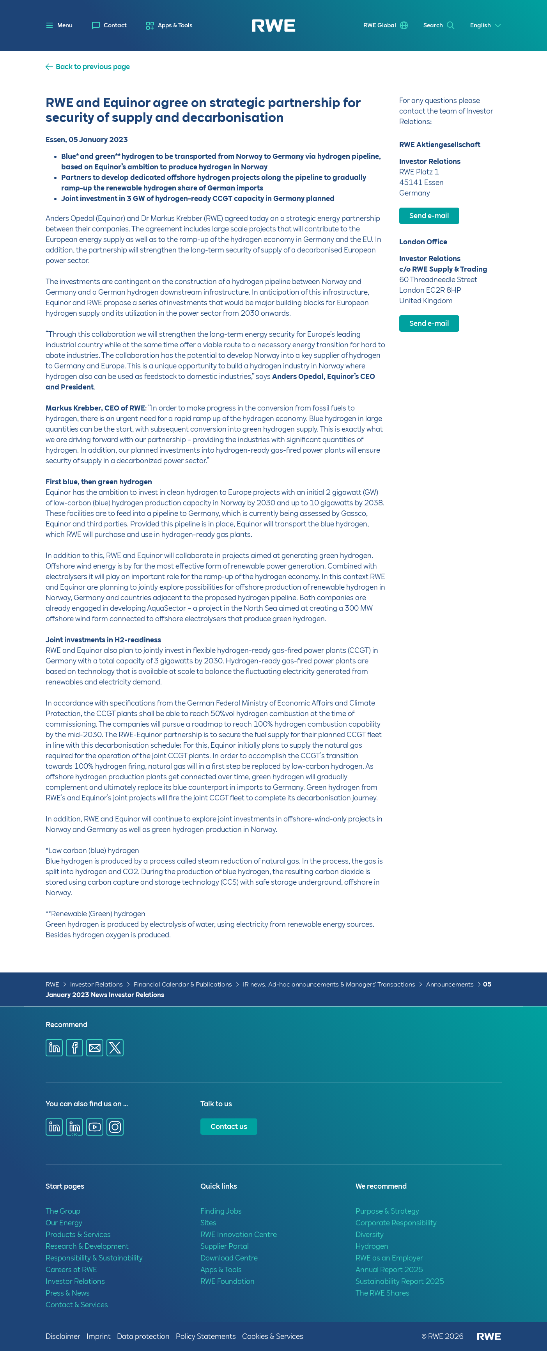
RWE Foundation (227, 1281)
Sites (208, 1223)
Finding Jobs (221, 1211)
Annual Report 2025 (389, 1270)
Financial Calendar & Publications (183, 984)
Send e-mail (429, 216)
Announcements (450, 984)
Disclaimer (63, 1336)
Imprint (99, 1336)
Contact (115, 25)
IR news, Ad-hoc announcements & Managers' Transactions (329, 984)
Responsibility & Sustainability (94, 1258)
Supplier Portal (224, 1246)
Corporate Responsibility (396, 1223)
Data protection (143, 1336)
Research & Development (87, 1246)
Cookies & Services (272, 1336)
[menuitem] (109, 25)
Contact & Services (77, 1305)
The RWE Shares (382, 1293)
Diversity (370, 1234)
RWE (52, 984)
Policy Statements (206, 1336)
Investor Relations (96, 984)
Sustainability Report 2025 (400, 1281)
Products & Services (78, 1234)
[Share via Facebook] (74, 1047)
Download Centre (229, 1258)
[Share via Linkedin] (54, 1047)
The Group (63, 1211)
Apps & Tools (175, 25)
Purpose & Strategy (387, 1211)
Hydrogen (372, 1246)
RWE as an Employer (389, 1258)
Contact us (229, 1126)
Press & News (68, 1293)
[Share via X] (115, 1047)
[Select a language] (486, 25)
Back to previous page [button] (93, 66)
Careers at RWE (71, 1270)
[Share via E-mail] (94, 1047)
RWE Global (379, 25)
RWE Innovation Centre (238, 1234)
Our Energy (64, 1223)
